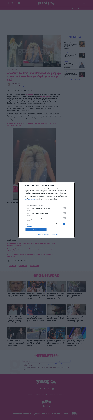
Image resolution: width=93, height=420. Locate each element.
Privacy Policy (55, 234)
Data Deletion (38, 234)
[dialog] (46, 210)
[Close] (71, 185)
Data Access (46, 234)
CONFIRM (36, 229)
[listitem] (46, 205)
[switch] (64, 208)
